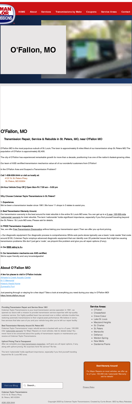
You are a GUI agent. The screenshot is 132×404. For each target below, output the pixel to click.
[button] (68, 11)
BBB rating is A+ (14, 247)
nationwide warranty (14, 331)
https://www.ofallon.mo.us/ (13, 295)
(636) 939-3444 (8, 402)
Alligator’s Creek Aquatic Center (16, 277)
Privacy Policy (88, 387)
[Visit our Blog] (11, 385)
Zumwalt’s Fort (8, 286)
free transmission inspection (33, 344)
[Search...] (42, 385)
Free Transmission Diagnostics (27, 229)
